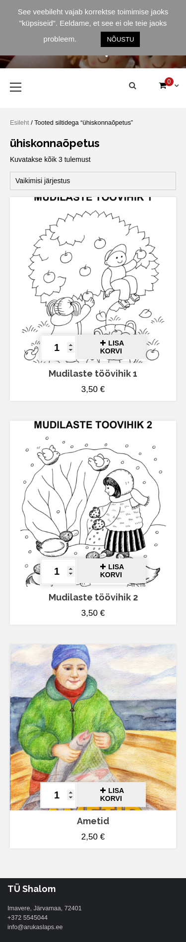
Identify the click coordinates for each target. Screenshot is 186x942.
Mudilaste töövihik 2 (93, 597)
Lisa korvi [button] (112, 347)
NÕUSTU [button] (120, 39)
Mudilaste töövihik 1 (93, 373)
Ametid (93, 821)
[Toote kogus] (58, 348)
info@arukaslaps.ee (35, 927)
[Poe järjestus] (93, 181)
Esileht (19, 122)
